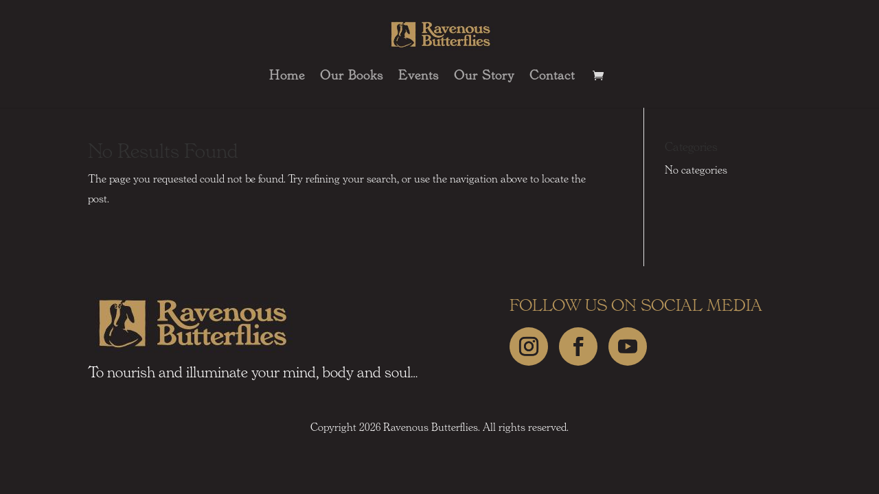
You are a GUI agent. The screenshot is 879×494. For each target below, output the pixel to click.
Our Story (484, 77)
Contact (552, 77)
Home (287, 77)
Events (418, 77)
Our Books (351, 77)
